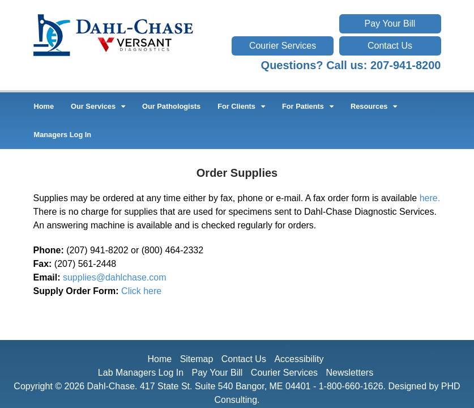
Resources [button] (374, 106)
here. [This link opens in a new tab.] (430, 198)
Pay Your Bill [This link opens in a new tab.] (390, 23)
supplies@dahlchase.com (114, 277)
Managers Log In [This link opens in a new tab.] (63, 134)
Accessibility (298, 359)
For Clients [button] (241, 106)
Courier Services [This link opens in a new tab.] (282, 45)
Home (44, 106)
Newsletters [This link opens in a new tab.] (350, 372)
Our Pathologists (171, 106)
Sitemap (196, 359)
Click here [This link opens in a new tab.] (141, 291)
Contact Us (390, 45)
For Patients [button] (308, 106)
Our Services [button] (98, 106)
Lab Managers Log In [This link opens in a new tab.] (140, 372)
